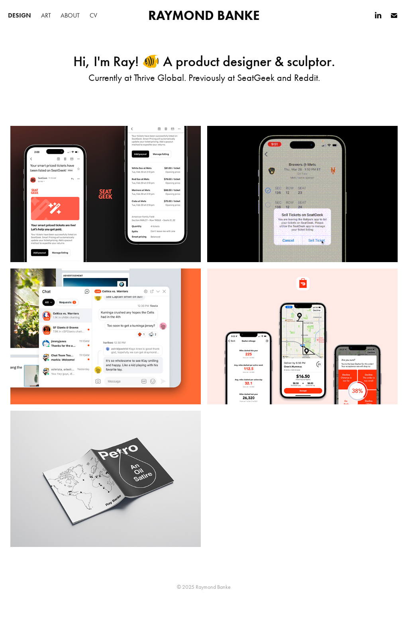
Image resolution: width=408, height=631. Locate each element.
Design (19, 15)
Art (46, 15)
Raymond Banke (204, 15)
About (70, 15)
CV (93, 15)
